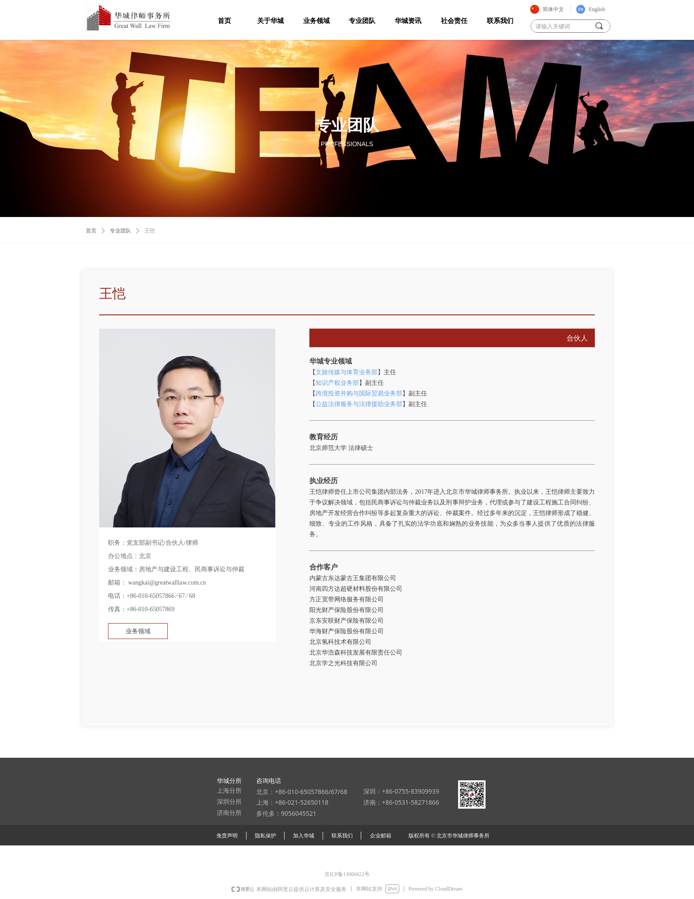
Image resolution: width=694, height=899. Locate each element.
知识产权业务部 (337, 383)
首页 (91, 231)
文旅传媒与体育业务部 (347, 372)
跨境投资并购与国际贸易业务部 (359, 393)
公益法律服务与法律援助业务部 (359, 404)
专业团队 (120, 231)
